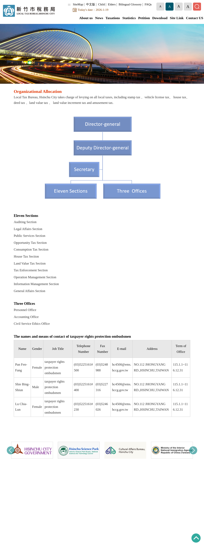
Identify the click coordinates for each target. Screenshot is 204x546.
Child (101, 4)
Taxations (113, 18)
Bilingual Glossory (130, 4)
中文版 (90, 4)
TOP (196, 538)
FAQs (148, 4)
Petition (144, 18)
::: (69, 4)
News (99, 18)
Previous (11, 450)
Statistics (129, 18)
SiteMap (78, 4)
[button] (160, 6)
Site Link (177, 18)
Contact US (194, 18)
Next (193, 450)
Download (159, 18)
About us (86, 18)
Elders (112, 4)
